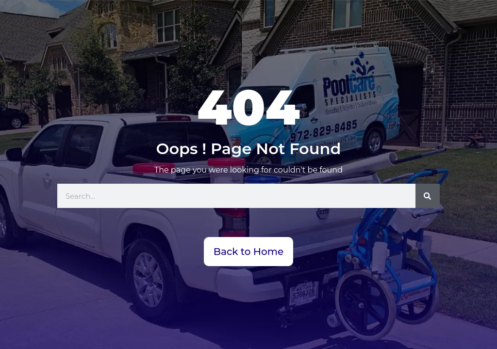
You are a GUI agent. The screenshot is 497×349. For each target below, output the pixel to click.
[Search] (427, 196)
